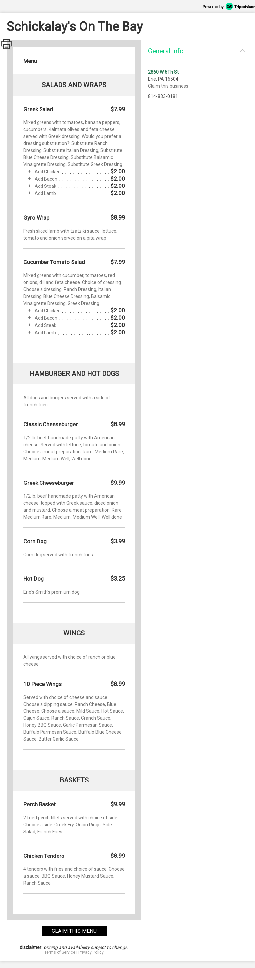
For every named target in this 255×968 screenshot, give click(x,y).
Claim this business (168, 86)
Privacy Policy (91, 952)
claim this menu (74, 931)
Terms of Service (59, 952)
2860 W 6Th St (163, 72)
